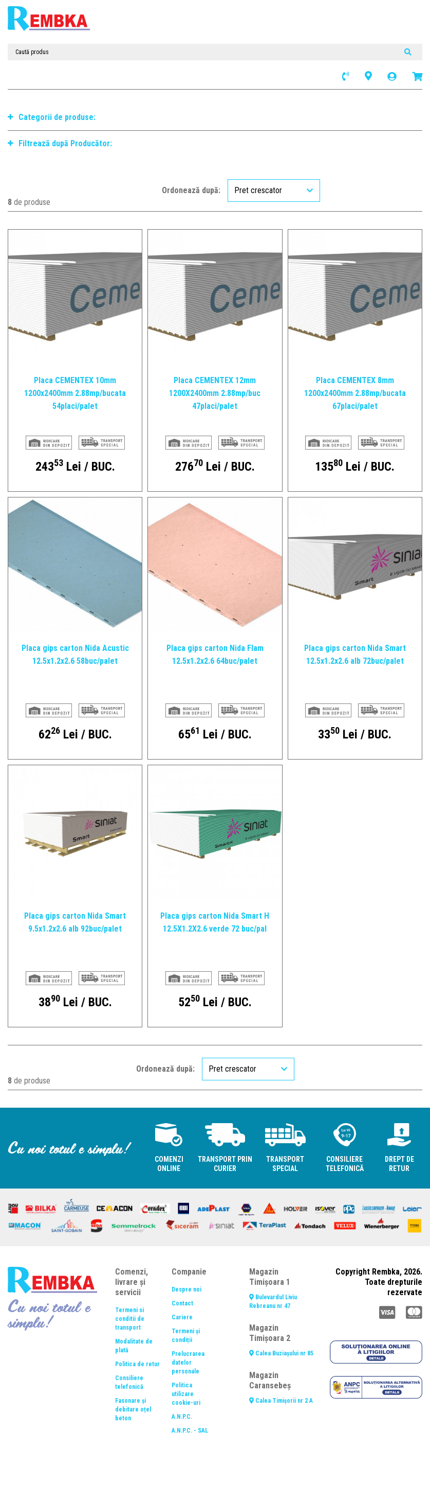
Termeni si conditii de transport (129, 1318)
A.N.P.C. (182, 1416)
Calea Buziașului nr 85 (281, 1353)
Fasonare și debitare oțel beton (133, 1409)
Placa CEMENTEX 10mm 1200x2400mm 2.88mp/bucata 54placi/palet (75, 393)
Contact (182, 1303)
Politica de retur (137, 1364)
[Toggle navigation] (106, 30)
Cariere (182, 1317)
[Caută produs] (215, 52)
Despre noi (186, 1289)
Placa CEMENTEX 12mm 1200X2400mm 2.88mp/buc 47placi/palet (214, 393)
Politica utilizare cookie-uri (186, 1394)
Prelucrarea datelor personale (188, 1362)
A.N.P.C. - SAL (190, 1430)
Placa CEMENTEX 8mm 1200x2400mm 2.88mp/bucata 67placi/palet (355, 393)
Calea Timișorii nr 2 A (281, 1400)
